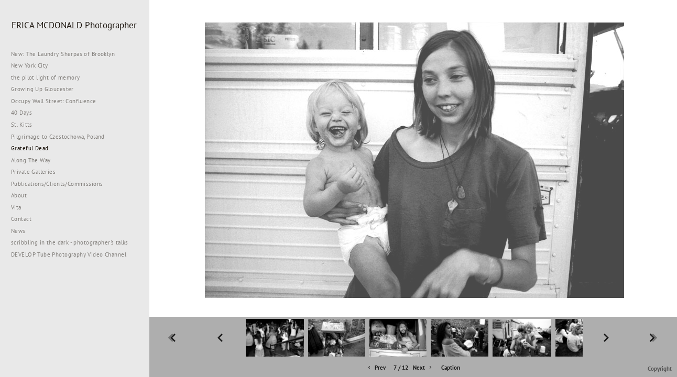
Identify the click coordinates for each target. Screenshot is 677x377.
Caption (450, 367)
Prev (376, 367)
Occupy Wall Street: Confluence (53, 101)
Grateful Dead (29, 148)
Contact (21, 219)
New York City (33, 65)
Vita (16, 207)
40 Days (21, 112)
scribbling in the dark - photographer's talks (73, 242)
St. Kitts (21, 124)
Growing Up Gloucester (42, 89)
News (18, 231)
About (19, 195)
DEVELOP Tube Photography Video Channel (68, 254)
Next (423, 367)
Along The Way (34, 160)
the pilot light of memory (45, 77)
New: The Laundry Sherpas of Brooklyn (63, 54)
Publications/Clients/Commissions (57, 183)
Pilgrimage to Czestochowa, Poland (58, 136)
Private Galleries (33, 171)
